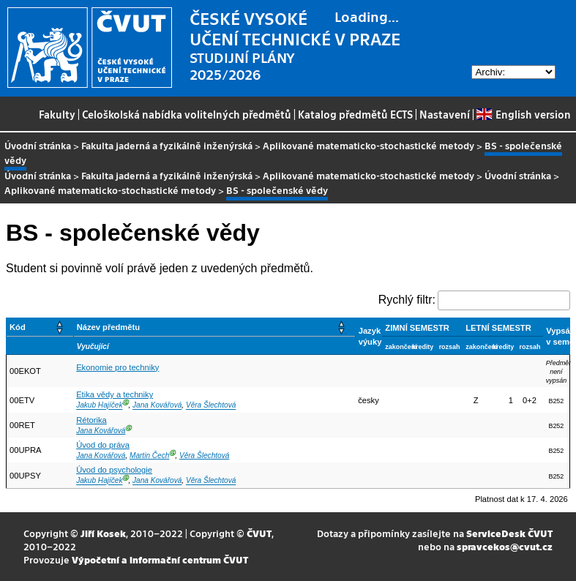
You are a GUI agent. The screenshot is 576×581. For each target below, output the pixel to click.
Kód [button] (18, 327)
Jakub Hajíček (99, 406)
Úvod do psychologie (114, 469)
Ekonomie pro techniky (117, 367)
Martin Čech (149, 455)
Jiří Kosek (103, 533)
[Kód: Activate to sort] (40, 327)
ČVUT (259, 533)
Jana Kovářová (157, 406)
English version (523, 114)
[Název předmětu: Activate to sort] (214, 327)
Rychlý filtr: (406, 299)
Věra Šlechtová (211, 406)
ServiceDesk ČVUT (509, 533)
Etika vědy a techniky (114, 394)
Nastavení (444, 114)
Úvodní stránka (37, 145)
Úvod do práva (103, 445)
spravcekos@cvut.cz (505, 546)
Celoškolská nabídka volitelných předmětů (186, 114)
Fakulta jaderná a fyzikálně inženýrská (167, 145)
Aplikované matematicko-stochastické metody (368, 145)
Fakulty (57, 114)
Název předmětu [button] (108, 327)
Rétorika (91, 420)
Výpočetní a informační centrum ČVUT (160, 559)
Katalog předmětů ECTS (355, 114)
